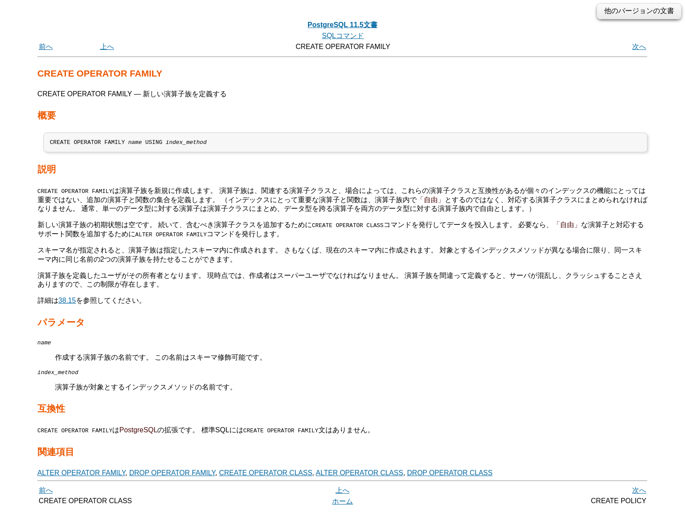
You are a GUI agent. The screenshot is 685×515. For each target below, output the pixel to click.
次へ (639, 46)
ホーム (342, 505)
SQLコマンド (343, 35)
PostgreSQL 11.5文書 (342, 24)
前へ (46, 46)
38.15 (67, 301)
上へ (107, 46)
